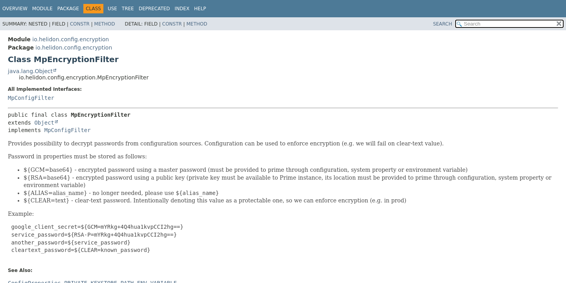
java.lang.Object (30, 71)
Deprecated (154, 8)
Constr (80, 24)
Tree (128, 8)
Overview (15, 8)
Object (44, 122)
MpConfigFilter (31, 98)
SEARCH (442, 24)
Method (104, 24)
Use (112, 8)
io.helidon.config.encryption (70, 39)
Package (68, 8)
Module (42, 8)
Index (182, 8)
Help (200, 8)
